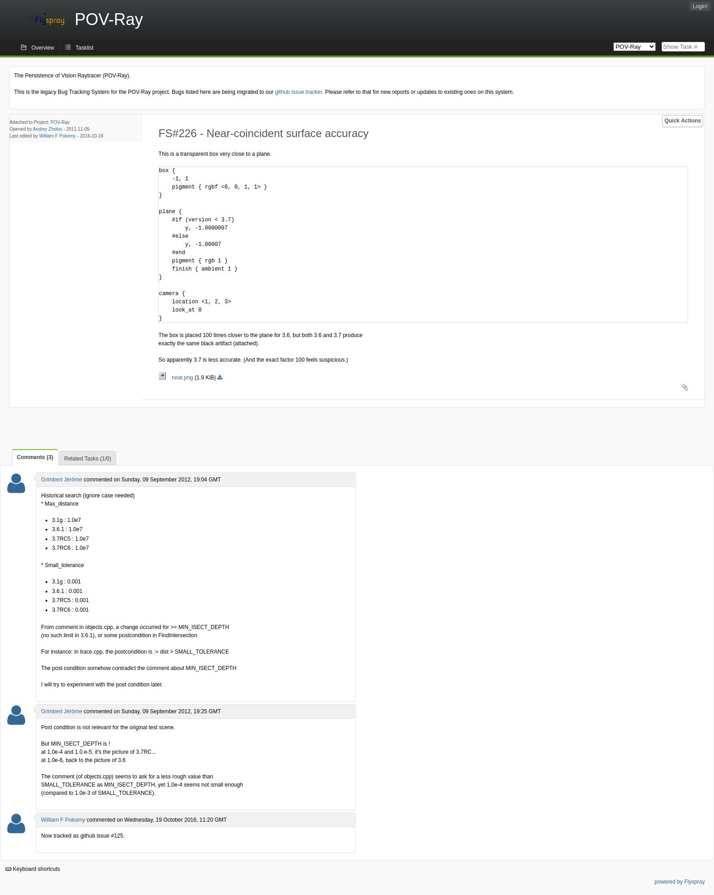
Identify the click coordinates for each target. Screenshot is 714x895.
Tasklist (84, 48)
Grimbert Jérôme (61, 479)
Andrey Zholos (47, 129)
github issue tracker (298, 92)
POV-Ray (60, 122)
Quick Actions (682, 121)
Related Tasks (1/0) (87, 458)
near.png (176, 377)
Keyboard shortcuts (32, 869)
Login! (700, 6)
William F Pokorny (57, 135)
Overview (42, 48)
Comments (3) (35, 457)
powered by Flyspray (679, 882)
